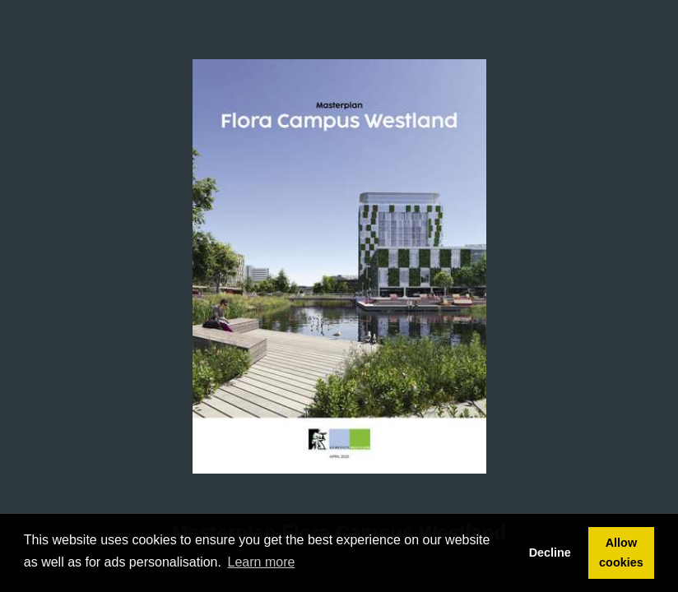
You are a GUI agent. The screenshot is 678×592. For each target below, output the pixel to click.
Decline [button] (550, 552)
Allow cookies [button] (621, 552)
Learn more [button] (261, 562)
